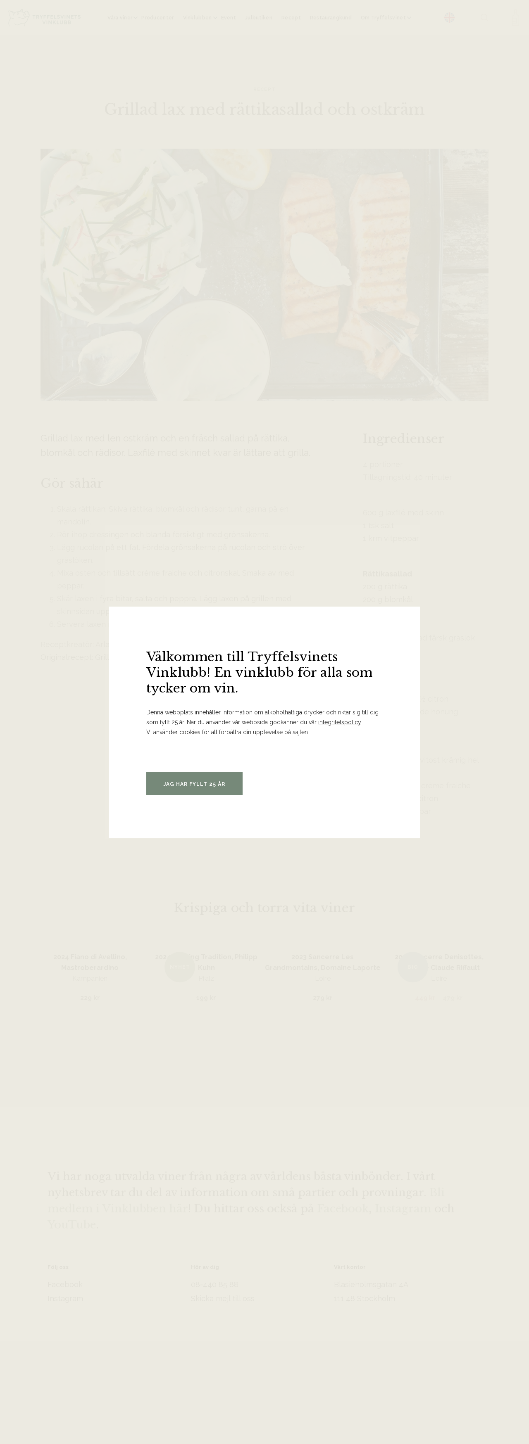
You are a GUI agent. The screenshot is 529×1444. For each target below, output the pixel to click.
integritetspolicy (339, 722)
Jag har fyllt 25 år (194, 784)
